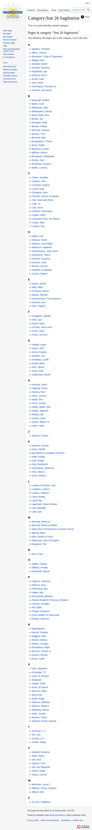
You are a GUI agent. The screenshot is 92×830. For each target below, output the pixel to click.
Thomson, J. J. (39, 731)
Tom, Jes (36, 734)
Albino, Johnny (39, 52)
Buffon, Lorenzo (39, 167)
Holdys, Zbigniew (40, 410)
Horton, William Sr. (41, 422)
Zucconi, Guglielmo (41, 802)
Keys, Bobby (38, 460)
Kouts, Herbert (39, 475)
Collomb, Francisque (42, 211)
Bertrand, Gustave (41, 130)
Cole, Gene (37, 207)
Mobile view (78, 820)
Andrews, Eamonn (41, 67)
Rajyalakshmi (38, 628)
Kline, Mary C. (38, 472)
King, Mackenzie (40, 464)
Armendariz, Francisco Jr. (44, 86)
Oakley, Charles (39, 564)
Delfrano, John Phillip (42, 243)
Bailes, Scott (38, 104)
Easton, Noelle (39, 283)
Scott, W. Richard (40, 676)
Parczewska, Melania (42, 596)
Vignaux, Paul (38, 763)
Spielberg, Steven (40, 710)
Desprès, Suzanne (41, 258)
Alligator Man (38, 60)
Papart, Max (37, 592)
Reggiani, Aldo (39, 636)
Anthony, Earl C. (40, 75)
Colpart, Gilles (38, 215)
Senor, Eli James (40, 687)
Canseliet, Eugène (41, 185)
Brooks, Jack (38, 160)
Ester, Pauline (38, 306)
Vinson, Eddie (38, 771)
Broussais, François (41, 164)
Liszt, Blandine (39, 508)
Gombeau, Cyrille (40, 359)
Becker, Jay (37, 119)
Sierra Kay (37, 695)
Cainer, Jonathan (40, 177)
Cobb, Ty (36, 204)
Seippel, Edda (38, 683)
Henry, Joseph (39, 403)
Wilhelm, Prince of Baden (44, 788)
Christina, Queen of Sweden (45, 196)
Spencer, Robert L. (41, 706)
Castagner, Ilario (40, 192)
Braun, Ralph (38, 145)
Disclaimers (66, 820)
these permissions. (58, 815)
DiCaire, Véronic (40, 266)
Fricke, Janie (38, 331)
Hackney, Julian (39, 384)
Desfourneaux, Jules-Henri (45, 251)
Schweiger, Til (38, 672)
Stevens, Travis (39, 717)
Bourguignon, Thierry (42, 141)
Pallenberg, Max (40, 588)
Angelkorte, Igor (39, 71)
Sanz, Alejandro (39, 668)
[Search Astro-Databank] (81, 10)
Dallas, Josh (38, 236)
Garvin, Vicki (38, 348)
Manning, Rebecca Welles (44, 525)
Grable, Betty (38, 363)
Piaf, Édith (37, 607)
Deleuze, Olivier (39, 240)
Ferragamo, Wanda (41, 316)
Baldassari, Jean (40, 107)
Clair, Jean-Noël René (42, 200)
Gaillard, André (39, 344)
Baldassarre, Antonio (42, 111)
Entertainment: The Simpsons (46, 298)
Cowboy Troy (38, 226)
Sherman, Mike (39, 691)
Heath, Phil (37, 399)
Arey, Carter (37, 82)
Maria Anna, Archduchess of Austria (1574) (52, 529)
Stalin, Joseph (38, 713)
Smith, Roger (38, 698)
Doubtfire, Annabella (41, 270)
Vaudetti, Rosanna (41, 752)
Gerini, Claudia (39, 352)
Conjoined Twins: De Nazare (46, 219)
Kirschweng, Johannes (43, 468)
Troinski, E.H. (38, 738)
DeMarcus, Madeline (42, 247)
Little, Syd (36, 511)
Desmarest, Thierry (41, 255)
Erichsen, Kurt (38, 302)
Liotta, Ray (37, 500)
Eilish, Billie (37, 287)
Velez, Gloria (38, 756)
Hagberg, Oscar (39, 388)
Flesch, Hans (38, 323)
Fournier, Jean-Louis (42, 327)
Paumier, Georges (40, 604)
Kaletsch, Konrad (40, 445)
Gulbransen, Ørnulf (41, 374)
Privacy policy (33, 820)
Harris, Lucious (39, 395)
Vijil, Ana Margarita (41, 767)
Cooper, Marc (38, 222)
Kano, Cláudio (38, 449)
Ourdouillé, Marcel (41, 571)
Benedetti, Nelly (39, 122)
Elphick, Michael (40, 295)
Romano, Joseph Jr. (41, 651)
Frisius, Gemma (39, 334)
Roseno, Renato (40, 655)
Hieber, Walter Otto (41, 407)
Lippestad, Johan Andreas (44, 504)
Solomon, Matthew (41, 702)
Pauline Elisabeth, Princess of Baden (50, 600)
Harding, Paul (38, 392)
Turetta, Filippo (39, 742)
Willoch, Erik (38, 792)
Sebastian (36, 680)
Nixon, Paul (37, 554)
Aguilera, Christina (41, 49)
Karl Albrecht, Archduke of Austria (48, 453)
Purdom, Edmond (40, 619)
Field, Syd (36, 319)
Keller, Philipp (38, 457)
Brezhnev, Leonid (40, 149)
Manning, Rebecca (41, 521)
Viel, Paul (36, 759)
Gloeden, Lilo (38, 356)
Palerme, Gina (39, 585)
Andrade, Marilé (39, 64)
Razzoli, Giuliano (40, 632)
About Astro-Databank (50, 820)
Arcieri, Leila (38, 79)
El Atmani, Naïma (40, 291)
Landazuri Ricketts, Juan (44, 485)
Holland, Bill (37, 414)
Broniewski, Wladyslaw (43, 156)
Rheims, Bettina (39, 640)
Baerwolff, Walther (41, 100)
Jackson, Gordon (40, 435)
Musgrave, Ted (39, 544)
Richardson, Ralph (41, 647)
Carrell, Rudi (38, 189)
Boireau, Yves (38, 134)
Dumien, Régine (39, 273)
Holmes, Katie (38, 418)
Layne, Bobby (38, 496)
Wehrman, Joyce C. (41, 784)
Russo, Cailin (38, 658)
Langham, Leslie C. (41, 489)
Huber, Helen (38, 425)
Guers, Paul (37, 371)
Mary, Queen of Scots (42, 536)
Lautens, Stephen (40, 493)
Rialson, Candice (40, 643)
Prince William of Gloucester (45, 615)
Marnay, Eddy (38, 533)
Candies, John (39, 181)
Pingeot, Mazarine (40, 611)
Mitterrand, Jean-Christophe (45, 540)
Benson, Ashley (39, 126)
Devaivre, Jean (39, 262)
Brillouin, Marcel (39, 152)
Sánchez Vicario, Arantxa (44, 721)
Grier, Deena (38, 367)
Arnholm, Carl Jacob (42, 90)
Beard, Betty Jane (40, 115)
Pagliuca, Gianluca (41, 581)
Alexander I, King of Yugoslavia (47, 56)
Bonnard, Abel (38, 137)
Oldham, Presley (40, 567)
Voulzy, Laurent (39, 774)
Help (87, 17)
